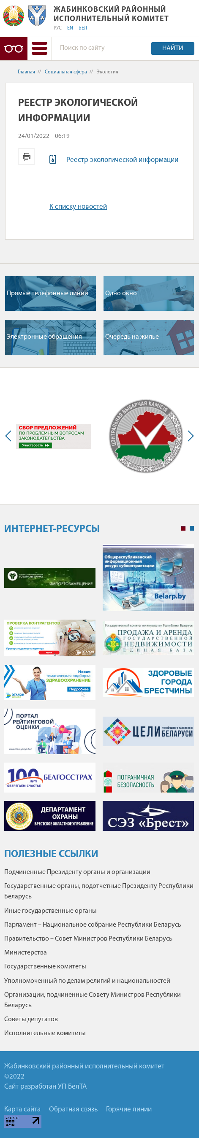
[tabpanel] (99, 691)
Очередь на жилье (132, 337)
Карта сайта (22, 1109)
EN (70, 28)
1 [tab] (183, 528)
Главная (26, 72)
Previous (10, 436)
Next (189, 436)
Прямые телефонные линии (47, 293)
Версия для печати (26, 156)
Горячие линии (129, 1109)
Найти (172, 48)
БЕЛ (83, 28)
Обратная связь (73, 1109)
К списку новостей (78, 206)
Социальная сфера (66, 72)
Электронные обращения (44, 337)
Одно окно (121, 293)
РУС (58, 28)
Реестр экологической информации (122, 160)
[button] (39, 48)
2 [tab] (192, 528)
